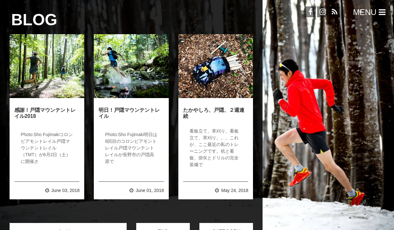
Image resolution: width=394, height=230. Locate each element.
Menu (370, 12)
